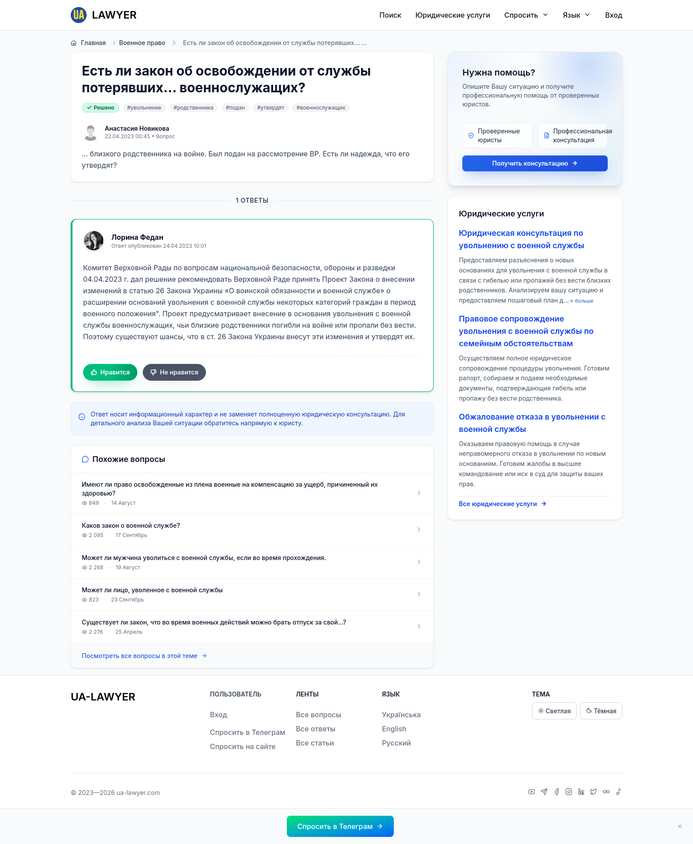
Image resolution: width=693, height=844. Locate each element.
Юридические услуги (452, 15)
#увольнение (144, 107)
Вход (613, 15)
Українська (401, 714)
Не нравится (174, 372)
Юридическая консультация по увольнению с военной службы (521, 239)
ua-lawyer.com (138, 792)
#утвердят (270, 107)
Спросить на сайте (243, 746)
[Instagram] (570, 792)
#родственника (193, 107)
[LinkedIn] (582, 792)
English (394, 728)
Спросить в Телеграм (248, 732)
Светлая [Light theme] (554, 710)
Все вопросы (319, 714)
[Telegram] (545, 792)
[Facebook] (557, 792)
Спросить (526, 14)
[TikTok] (618, 792)
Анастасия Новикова (137, 128)
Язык (577, 14)
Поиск (390, 15)
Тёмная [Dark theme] (601, 710)
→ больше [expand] (581, 301)
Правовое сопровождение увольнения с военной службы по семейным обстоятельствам (526, 331)
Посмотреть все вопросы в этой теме (144, 656)
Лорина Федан (137, 237)
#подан (235, 107)
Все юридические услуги (503, 504)
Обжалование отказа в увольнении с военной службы (532, 423)
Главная (88, 42)
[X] (594, 792)
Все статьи (315, 742)
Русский (396, 742)
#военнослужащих (321, 107)
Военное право (138, 42)
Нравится (110, 372)
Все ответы (315, 728)
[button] (340, 826)
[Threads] (607, 792)
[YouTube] (532, 792)
